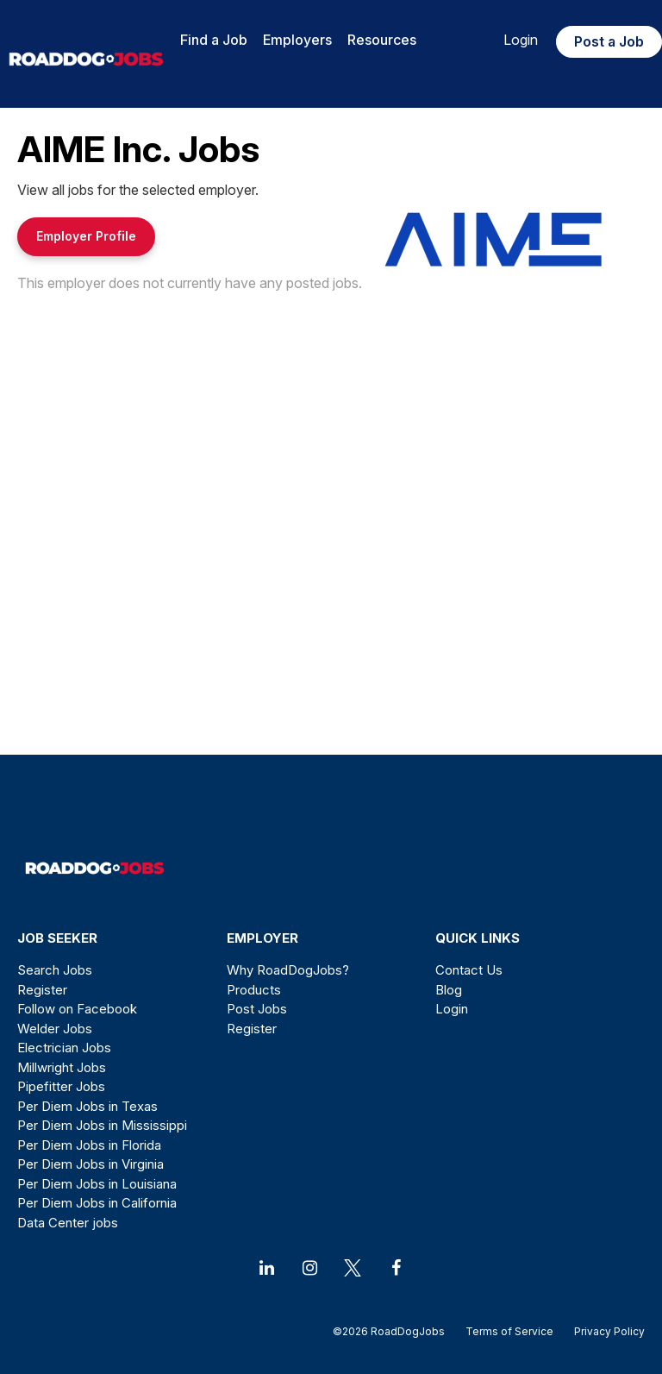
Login (520, 39)
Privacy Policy (604, 1331)
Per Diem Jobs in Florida (89, 1145)
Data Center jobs (67, 1222)
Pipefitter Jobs (61, 1086)
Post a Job (609, 41)
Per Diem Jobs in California (97, 1203)
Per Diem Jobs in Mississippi (102, 1125)
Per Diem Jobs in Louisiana (97, 1184)
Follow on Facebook (77, 1009)
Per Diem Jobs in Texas (87, 1106)
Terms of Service (509, 1331)
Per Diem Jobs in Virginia (90, 1164)
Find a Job (213, 39)
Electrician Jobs (64, 1047)
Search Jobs (54, 970)
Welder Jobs (54, 1028)
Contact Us (469, 970)
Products (254, 990)
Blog (448, 990)
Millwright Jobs (61, 1067)
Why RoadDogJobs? (288, 970)
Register (42, 990)
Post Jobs (257, 1009)
